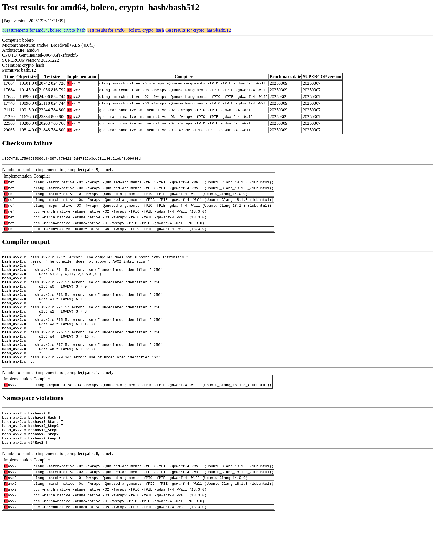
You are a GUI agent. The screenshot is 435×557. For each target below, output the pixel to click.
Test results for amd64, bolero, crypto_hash (125, 30)
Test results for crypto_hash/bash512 (198, 30)
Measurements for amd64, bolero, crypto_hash (43, 30)
